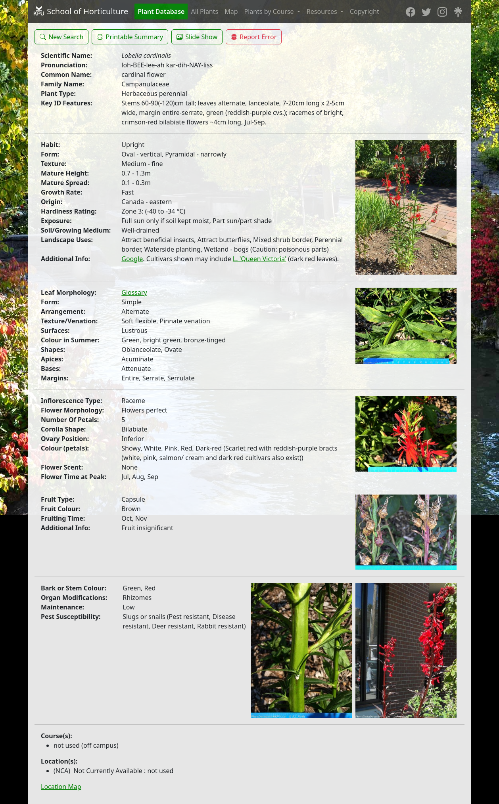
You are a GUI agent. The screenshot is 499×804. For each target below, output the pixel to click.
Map (231, 11)
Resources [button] (323, 11)
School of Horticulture (80, 11)
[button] (61, 36)
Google (132, 258)
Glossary (134, 292)
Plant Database (161, 11)
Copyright (364, 11)
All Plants (204, 11)
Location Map (61, 786)
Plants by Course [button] (270, 11)
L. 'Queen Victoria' (259, 258)
